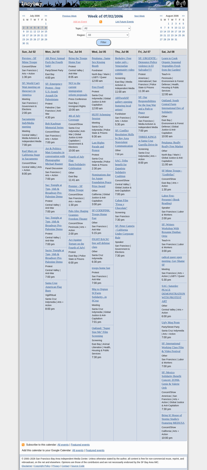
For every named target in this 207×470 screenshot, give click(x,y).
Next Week (139, 16)
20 (38, 35)
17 (27, 35)
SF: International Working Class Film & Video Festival (173, 347)
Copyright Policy (42, 466)
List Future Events (124, 21)
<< (23, 16)
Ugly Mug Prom (171, 322)
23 (23, 39)
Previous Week (69, 16)
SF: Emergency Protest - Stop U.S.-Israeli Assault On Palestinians (53, 91)
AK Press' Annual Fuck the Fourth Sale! (55, 62)
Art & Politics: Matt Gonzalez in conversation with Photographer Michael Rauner (55, 156)
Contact (76, 9)
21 (42, 35)
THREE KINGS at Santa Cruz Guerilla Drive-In (148, 140)
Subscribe (101, 9)
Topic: (78, 28)
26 (34, 39)
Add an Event (80, 21)
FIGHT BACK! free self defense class (101, 243)
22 (46, 35)
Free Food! (98, 87)
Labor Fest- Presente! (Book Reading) (171, 199)
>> (45, 16)
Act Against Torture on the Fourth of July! (77, 243)
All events (63, 444)
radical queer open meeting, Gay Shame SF (173, 261)
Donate (176, 9)
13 (38, 31)
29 (46, 39)
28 (42, 39)
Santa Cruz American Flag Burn (53, 286)
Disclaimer (27, 466)
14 (42, 31)
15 (46, 31)
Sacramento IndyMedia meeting (28, 123)
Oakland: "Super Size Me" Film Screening (101, 332)
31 (27, 43)
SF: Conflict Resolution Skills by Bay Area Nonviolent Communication (124, 138)
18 (31, 35)
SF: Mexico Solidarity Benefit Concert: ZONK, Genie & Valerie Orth (171, 380)
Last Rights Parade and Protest (98, 146)
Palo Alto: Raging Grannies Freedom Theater (78, 215)
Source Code (77, 466)
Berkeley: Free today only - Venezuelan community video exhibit (124, 66)
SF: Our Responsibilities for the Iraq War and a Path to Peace (147, 105)
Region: (81, 35)
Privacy (56, 466)
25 (31, 39)
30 (23, 43)
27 (38, 39)
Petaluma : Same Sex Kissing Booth (101, 62)
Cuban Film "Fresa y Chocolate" (121, 204)
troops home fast (101, 268)
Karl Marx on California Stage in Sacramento (31, 155)
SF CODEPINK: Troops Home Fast (101, 214)
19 (34, 35)
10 (27, 31)
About (53, 9)
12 (34, 31)
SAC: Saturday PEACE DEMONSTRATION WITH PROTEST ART (173, 293)
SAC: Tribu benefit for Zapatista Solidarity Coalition (121, 168)
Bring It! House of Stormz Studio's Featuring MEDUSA (173, 419)
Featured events (80, 444)
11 (31, 31)
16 (23, 35)
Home (30, 9)
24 (27, 39)
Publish (152, 9)
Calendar (127, 9)
